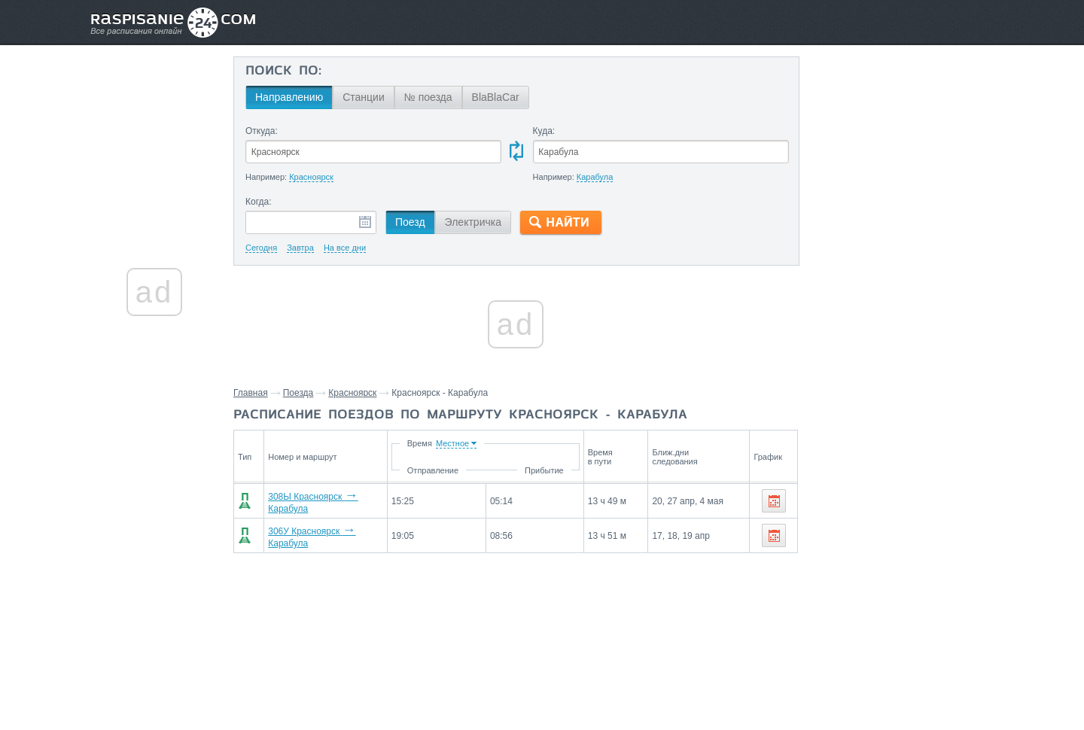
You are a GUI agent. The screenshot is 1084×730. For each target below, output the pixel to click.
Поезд (410, 222)
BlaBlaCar (495, 97)
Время (473, 443)
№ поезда (428, 97)
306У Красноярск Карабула (326, 532)
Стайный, (955, 592)
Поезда (298, 393)
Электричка (473, 222)
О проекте (615, 685)
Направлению (289, 97)
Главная (250, 393)
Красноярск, (842, 592)
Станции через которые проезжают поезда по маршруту (883, 557)
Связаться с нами (543, 685)
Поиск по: (283, 71)
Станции (364, 97)
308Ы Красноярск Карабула (327, 500)
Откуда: (261, 131)
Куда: (544, 131)
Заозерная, (902, 592)
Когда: (258, 201)
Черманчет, (896, 615)
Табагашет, (839, 615)
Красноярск (352, 393)
